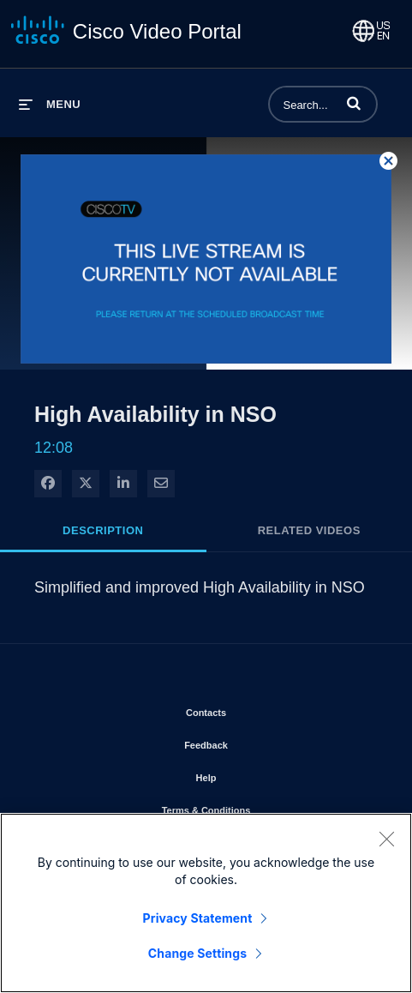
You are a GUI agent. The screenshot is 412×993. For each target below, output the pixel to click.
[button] (353, 102)
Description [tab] (103, 530)
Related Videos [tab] (309, 530)
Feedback (254, 741)
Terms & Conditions (255, 806)
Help (255, 774)
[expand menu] (50, 104)
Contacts (255, 709)
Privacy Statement (198, 922)
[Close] (386, 843)
